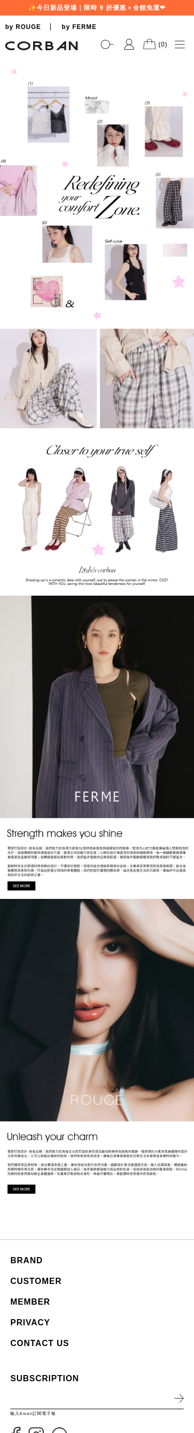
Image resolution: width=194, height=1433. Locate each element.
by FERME (79, 27)
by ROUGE (23, 27)
